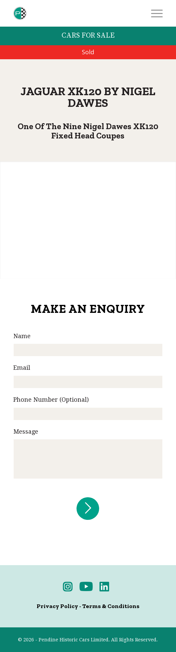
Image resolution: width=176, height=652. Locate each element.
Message (25, 431)
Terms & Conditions (110, 606)
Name (22, 335)
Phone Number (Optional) (51, 399)
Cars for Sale (88, 35)
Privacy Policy (57, 606)
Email (21, 367)
